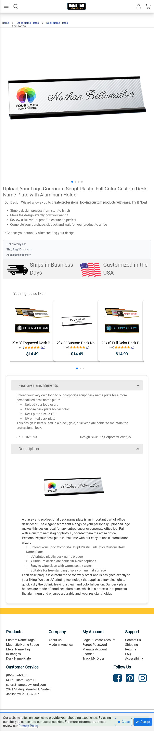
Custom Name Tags (20, 640)
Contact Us (133, 640)
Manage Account (94, 649)
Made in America (61, 645)
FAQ (128, 654)
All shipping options (19, 255)
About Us (55, 640)
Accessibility (134, 658)
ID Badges (13, 654)
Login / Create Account (98, 640)
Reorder (87, 654)
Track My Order (93, 658)
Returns (130, 649)
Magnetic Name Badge (22, 645)
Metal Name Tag (18, 649)
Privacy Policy (28, 726)
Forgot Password (94, 645)
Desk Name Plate (18, 658)
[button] (72, 182)
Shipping (131, 645)
